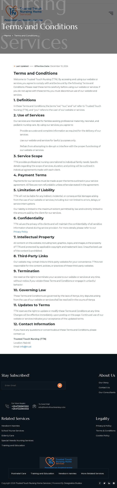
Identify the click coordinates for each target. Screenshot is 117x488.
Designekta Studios (73, 483)
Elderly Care (8, 435)
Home (7, 35)
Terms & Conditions (105, 430)
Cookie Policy (102, 435)
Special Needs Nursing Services (17, 440)
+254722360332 (20, 409)
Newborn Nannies (11, 426)
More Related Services (93, 473)
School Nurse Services (13, 430)
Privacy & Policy (103, 426)
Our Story (103, 382)
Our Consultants (107, 392)
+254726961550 (20, 406)
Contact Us (104, 387)
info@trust (25, 347)
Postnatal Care (19, 473)
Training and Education (13, 445)
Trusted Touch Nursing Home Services (33, 483)
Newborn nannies (69, 473)
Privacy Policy (21, 232)
